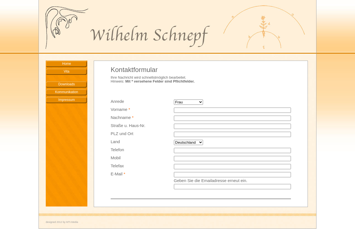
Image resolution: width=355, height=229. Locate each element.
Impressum (66, 100)
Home (66, 64)
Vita (66, 71)
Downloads (66, 84)
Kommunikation (66, 92)
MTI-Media (72, 222)
